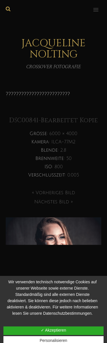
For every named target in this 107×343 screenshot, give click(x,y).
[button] (99, 6)
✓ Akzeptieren (53, 330)
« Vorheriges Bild (53, 192)
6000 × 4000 (63, 133)
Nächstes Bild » (53, 201)
